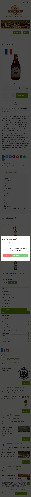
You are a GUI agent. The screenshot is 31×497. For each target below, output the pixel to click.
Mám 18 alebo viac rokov (20, 255)
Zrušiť (7, 255)
